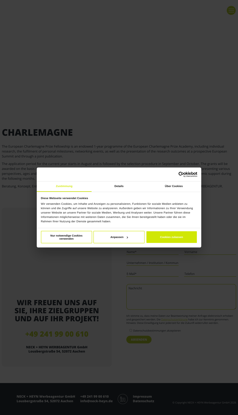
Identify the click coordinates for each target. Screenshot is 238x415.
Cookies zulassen (171, 237)
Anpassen (119, 237)
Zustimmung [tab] (64, 186)
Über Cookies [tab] (174, 186)
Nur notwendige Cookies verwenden (66, 237)
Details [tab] (119, 186)
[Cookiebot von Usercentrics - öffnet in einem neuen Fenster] (181, 174)
